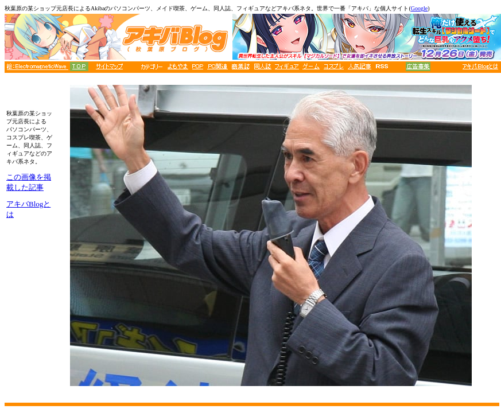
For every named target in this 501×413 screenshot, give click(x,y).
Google (419, 8)
